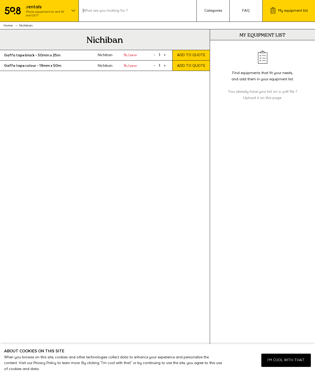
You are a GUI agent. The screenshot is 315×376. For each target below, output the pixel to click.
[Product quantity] (159, 55)
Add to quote (191, 55)
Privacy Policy (44, 363)
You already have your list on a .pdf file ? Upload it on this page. (262, 95)
